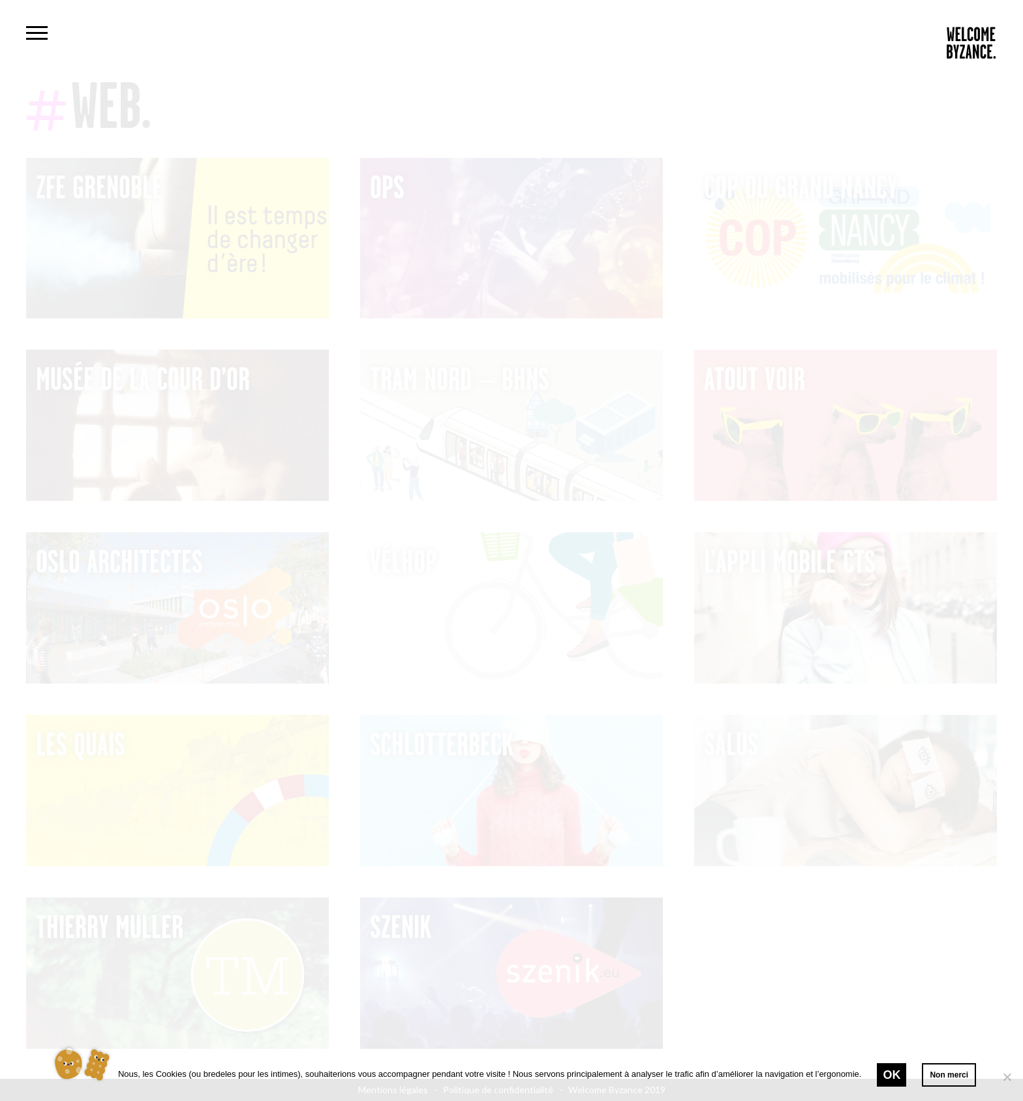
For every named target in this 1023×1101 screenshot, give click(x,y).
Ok (891, 1074)
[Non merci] (1006, 1076)
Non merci (949, 1074)
